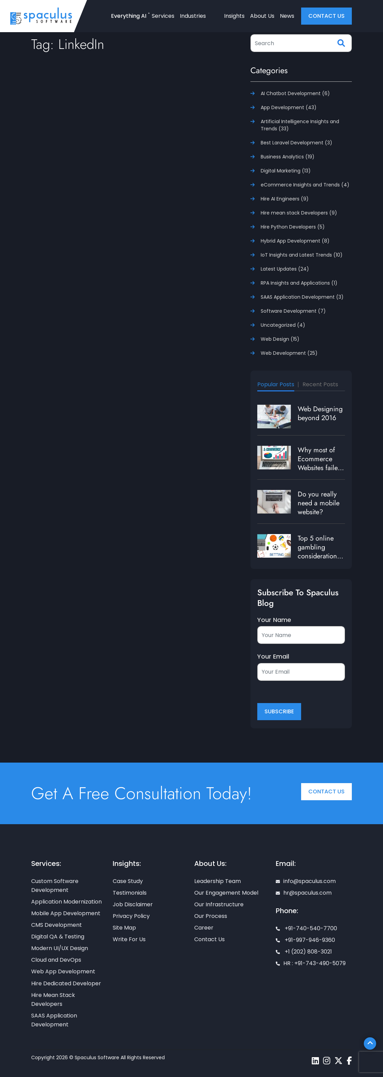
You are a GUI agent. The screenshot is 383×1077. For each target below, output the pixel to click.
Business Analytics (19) (287, 156)
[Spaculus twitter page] (338, 1060)
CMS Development (56, 925)
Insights (234, 16)
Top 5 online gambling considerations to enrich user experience (319, 556)
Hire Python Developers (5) (293, 226)
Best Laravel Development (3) (296, 142)
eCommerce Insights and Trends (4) (305, 184)
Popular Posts (275, 384)
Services (163, 16)
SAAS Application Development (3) (302, 297)
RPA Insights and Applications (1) (299, 283)
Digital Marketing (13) (286, 170)
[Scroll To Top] (370, 1043)
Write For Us (129, 939)
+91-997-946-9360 (305, 940)
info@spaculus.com (306, 881)
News (287, 16)
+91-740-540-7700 (306, 928)
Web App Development (63, 971)
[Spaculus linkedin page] (315, 1060)
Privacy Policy (131, 916)
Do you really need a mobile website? (318, 503)
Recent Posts (320, 384)
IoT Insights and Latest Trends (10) (302, 254)
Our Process (210, 916)
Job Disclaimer (133, 904)
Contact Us (326, 791)
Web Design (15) (280, 339)
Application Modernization (66, 902)
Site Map (124, 928)
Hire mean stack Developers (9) (299, 212)
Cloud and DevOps (56, 960)
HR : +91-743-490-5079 (311, 963)
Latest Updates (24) (285, 268)
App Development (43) (289, 107)
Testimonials (130, 893)
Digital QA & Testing (57, 936)
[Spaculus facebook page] (349, 1060)
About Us (262, 16)
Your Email (273, 656)
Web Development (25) (289, 353)
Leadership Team (217, 881)
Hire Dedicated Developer (66, 983)
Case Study (128, 881)
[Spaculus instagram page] (326, 1060)
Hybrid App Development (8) (295, 240)
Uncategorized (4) (283, 325)
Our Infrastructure (219, 904)
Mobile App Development (65, 913)
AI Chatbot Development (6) (295, 93)
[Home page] (41, 16)
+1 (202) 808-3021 (304, 952)
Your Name (274, 620)
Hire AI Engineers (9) (285, 198)
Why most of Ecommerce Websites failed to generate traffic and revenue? (320, 472)
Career (203, 928)
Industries (193, 16)
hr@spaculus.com (304, 893)
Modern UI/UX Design (59, 948)
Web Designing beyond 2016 (320, 413)
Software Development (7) (293, 311)
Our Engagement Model (226, 893)
